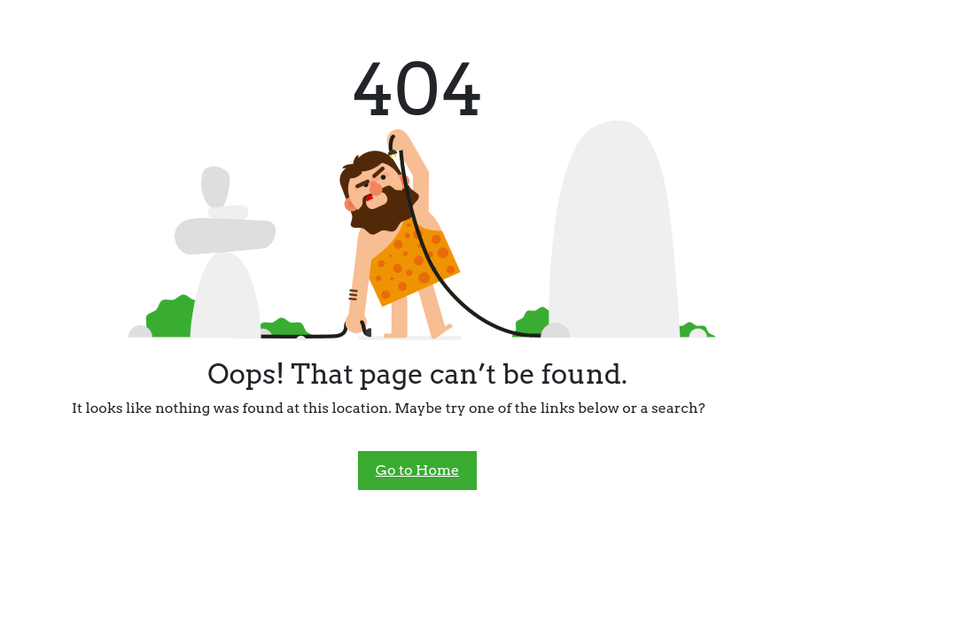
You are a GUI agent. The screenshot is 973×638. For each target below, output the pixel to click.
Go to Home (417, 470)
